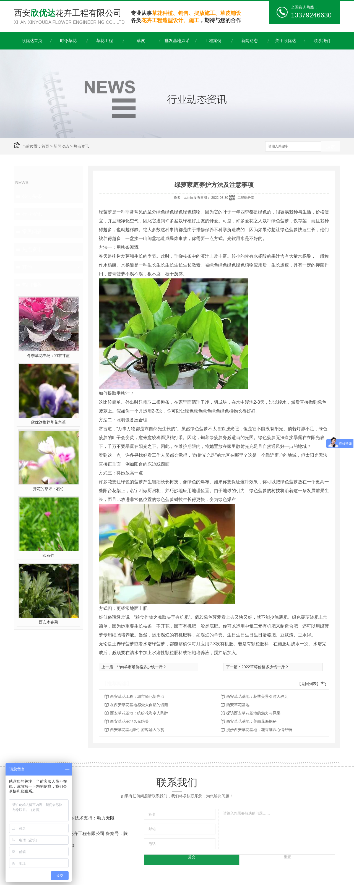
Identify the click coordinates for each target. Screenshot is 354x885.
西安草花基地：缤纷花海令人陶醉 (139, 713)
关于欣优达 (285, 40)
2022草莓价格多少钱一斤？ (265, 667)
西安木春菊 (48, 622)
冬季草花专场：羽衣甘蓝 (48, 355)
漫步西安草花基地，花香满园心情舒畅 (259, 729)
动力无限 (105, 818)
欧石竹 (48, 555)
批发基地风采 (177, 40)
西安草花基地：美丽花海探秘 (251, 721)
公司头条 (32, 196)
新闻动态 (249, 40)
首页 (45, 146)
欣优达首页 (32, 40)
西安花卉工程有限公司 (70, 17)
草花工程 (104, 40)
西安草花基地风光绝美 (129, 721)
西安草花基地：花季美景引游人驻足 (257, 696)
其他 (27, 267)
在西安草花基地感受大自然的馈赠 (139, 705)
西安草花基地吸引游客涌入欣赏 (137, 729)
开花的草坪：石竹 (48, 489)
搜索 (330, 146)
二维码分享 (246, 198)
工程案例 (213, 40)
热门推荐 (32, 285)
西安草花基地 (237, 705)
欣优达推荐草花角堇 (48, 422)
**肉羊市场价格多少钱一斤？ (141, 667)
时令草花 (68, 40)
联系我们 (322, 40)
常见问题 (32, 231)
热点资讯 (81, 146)
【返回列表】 (309, 684)
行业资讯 (32, 214)
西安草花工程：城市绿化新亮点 (137, 696)
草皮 (141, 40)
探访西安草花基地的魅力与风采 (253, 713)
